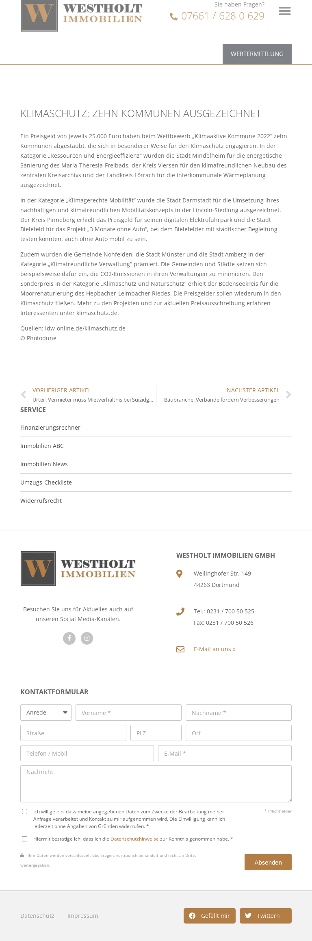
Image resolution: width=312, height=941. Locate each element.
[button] (210, 916)
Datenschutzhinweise (134, 838)
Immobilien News (44, 464)
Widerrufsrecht (41, 500)
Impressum (82, 915)
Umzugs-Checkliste (46, 482)
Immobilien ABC (42, 446)
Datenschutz (37, 915)
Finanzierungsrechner (50, 427)
